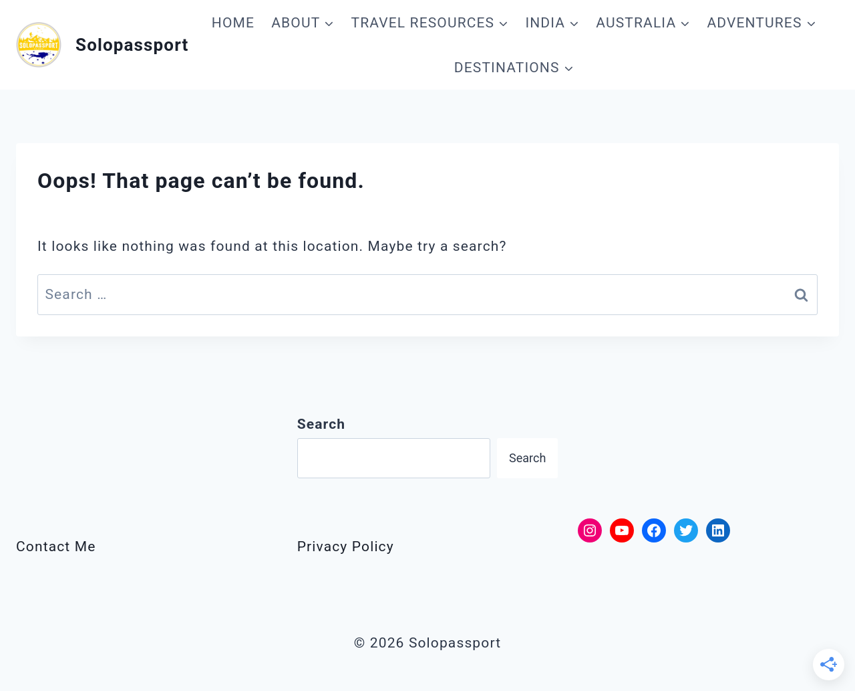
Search (527, 458)
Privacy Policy (345, 546)
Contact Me (56, 546)
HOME (233, 23)
